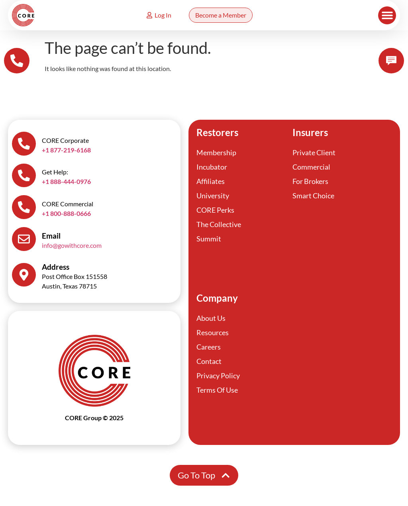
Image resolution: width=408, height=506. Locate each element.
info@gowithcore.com (72, 245)
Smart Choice (313, 195)
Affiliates (210, 181)
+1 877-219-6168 (66, 150)
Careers (208, 347)
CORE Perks (215, 210)
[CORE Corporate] (24, 144)
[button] (387, 15)
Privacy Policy (218, 376)
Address (55, 267)
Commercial (311, 166)
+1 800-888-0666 (66, 213)
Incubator (211, 166)
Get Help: (55, 172)
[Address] (24, 275)
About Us (211, 318)
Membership (216, 152)
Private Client (313, 152)
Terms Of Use (217, 390)
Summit (208, 238)
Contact (209, 361)
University (212, 195)
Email (51, 236)
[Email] (24, 239)
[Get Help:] (24, 176)
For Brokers (310, 181)
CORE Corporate (65, 140)
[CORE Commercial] (24, 207)
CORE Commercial (67, 204)
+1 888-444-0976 (66, 182)
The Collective (218, 224)
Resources (212, 332)
